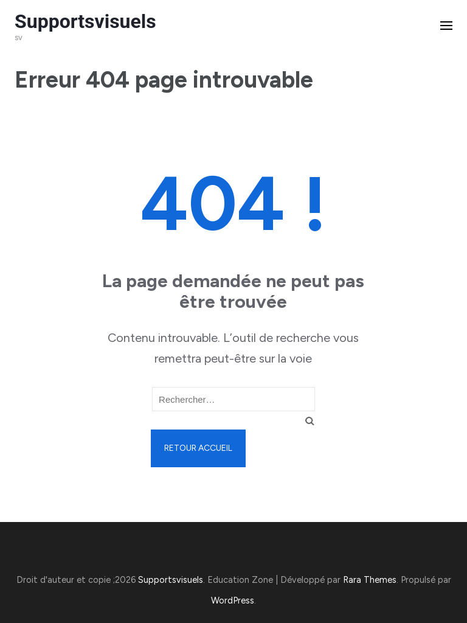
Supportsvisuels (85, 21)
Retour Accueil (198, 448)
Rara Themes (369, 579)
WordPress (232, 600)
